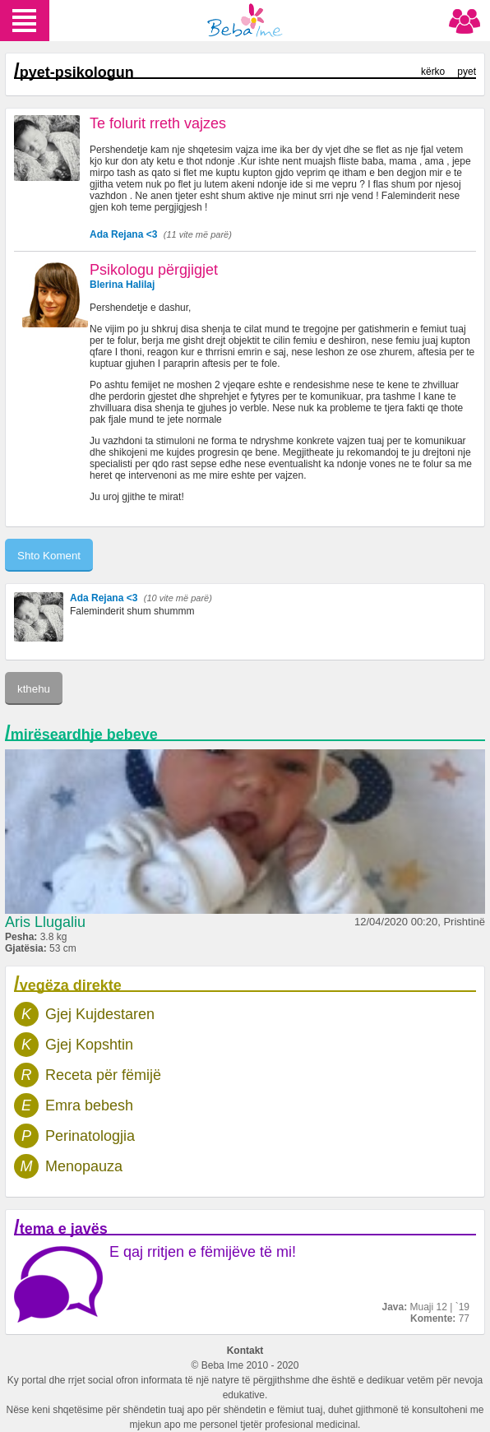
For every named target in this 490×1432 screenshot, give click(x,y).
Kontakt (245, 1350)
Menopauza (83, 1166)
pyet (466, 71)
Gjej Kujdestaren (100, 1014)
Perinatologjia (90, 1136)
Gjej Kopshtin (89, 1044)
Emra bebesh (89, 1105)
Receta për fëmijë (103, 1075)
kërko (433, 71)
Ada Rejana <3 (123, 234)
